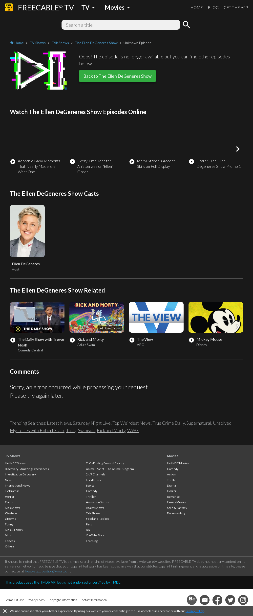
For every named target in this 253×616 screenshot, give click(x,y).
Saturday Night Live (92, 423)
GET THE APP (236, 7)
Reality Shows (95, 508)
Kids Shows (12, 508)
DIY (88, 530)
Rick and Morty (111, 430)
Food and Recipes (97, 518)
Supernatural (199, 423)
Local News (93, 480)
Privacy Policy (195, 611)
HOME (196, 7)
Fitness (10, 541)
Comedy (91, 491)
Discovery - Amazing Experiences (27, 469)
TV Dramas (12, 491)
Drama (171, 485)
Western (11, 513)
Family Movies (176, 502)
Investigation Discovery (20, 474)
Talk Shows (93, 513)
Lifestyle (10, 518)
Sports (90, 485)
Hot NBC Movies (178, 463)
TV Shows (12, 456)
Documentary (176, 513)
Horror (9, 496)
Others (10, 546)
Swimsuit (86, 430)
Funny (9, 524)
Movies (172, 456)
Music (9, 535)
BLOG (213, 7)
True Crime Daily (168, 423)
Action (171, 474)
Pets (89, 524)
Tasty (71, 430)
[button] (237, 149)
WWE (133, 430)
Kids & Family (14, 530)
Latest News (59, 423)
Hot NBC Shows (15, 463)
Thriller (91, 496)
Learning (92, 541)
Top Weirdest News (131, 423)
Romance (173, 496)
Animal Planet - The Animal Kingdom (110, 469)
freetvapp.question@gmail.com (47, 571)
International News (17, 485)
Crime (9, 502)
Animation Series (97, 502)
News (9, 480)
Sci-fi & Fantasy (177, 508)
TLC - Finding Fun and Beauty (105, 463)
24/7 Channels (95, 474)
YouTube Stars (95, 535)
